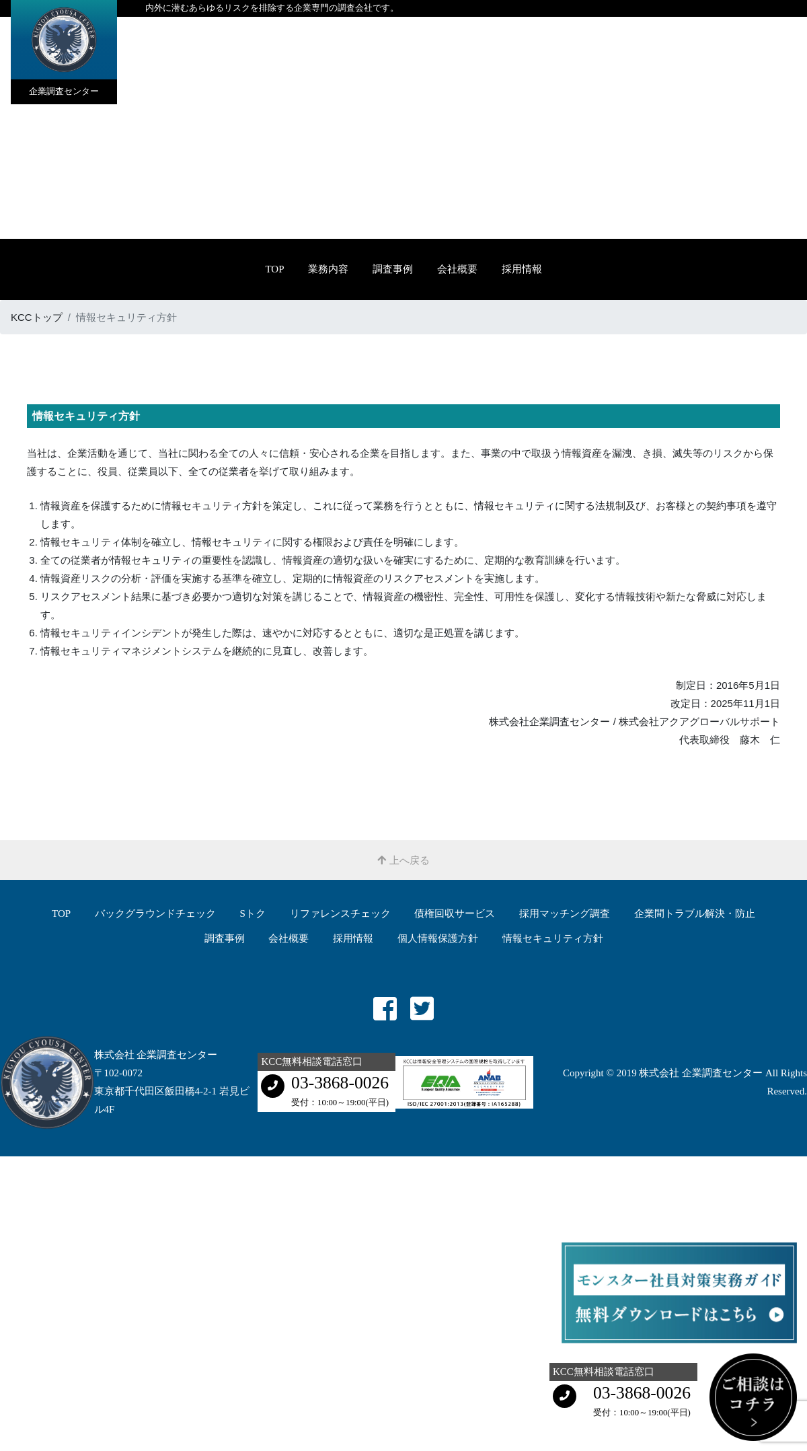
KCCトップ (37, 317)
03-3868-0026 (340, 1082)
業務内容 (328, 269)
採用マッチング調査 (564, 913)
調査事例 (393, 269)
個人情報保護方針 (437, 938)
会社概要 (457, 269)
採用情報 (522, 269)
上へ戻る (403, 860)
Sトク (253, 913)
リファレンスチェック (340, 913)
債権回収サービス (454, 913)
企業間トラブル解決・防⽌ (694, 913)
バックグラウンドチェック (155, 913)
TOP (274, 269)
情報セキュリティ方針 (552, 938)
